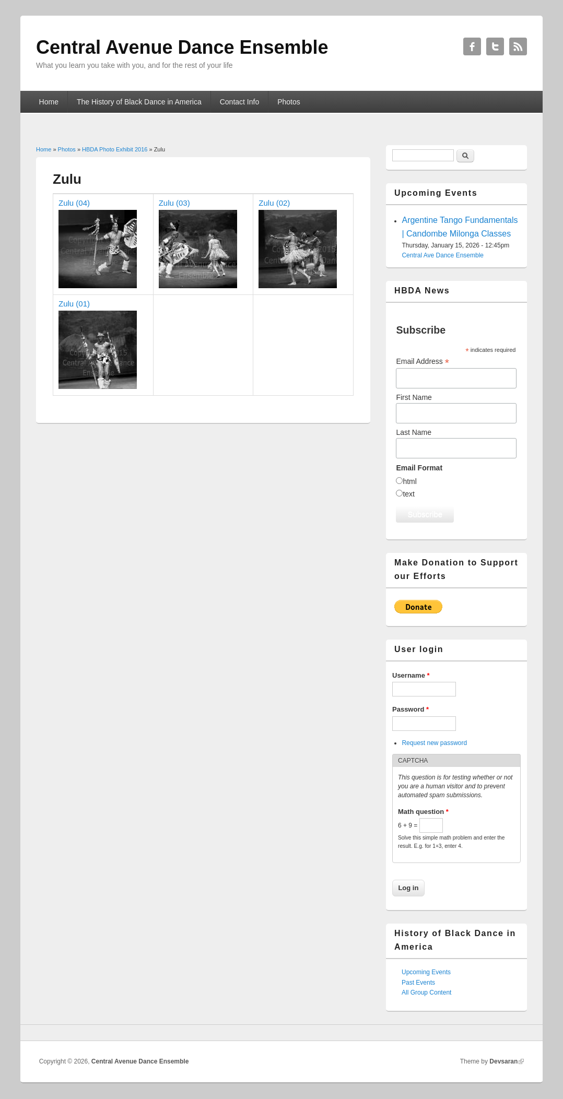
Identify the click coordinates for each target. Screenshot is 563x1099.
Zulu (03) (174, 202)
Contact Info (240, 102)
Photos (288, 102)
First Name (413, 397)
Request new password (434, 743)
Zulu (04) (74, 202)
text (409, 494)
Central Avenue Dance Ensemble (140, 1061)
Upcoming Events (426, 972)
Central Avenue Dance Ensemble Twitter (495, 46)
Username (411, 675)
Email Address (422, 362)
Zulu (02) (274, 202)
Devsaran (503, 1061)
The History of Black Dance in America (139, 102)
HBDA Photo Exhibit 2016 (114, 149)
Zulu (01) (74, 303)
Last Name (413, 432)
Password (410, 709)
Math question (423, 812)
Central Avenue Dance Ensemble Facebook (472, 46)
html (409, 481)
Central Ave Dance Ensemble (443, 255)
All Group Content (426, 992)
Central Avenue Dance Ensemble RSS (518, 46)
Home (48, 102)
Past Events (418, 982)
